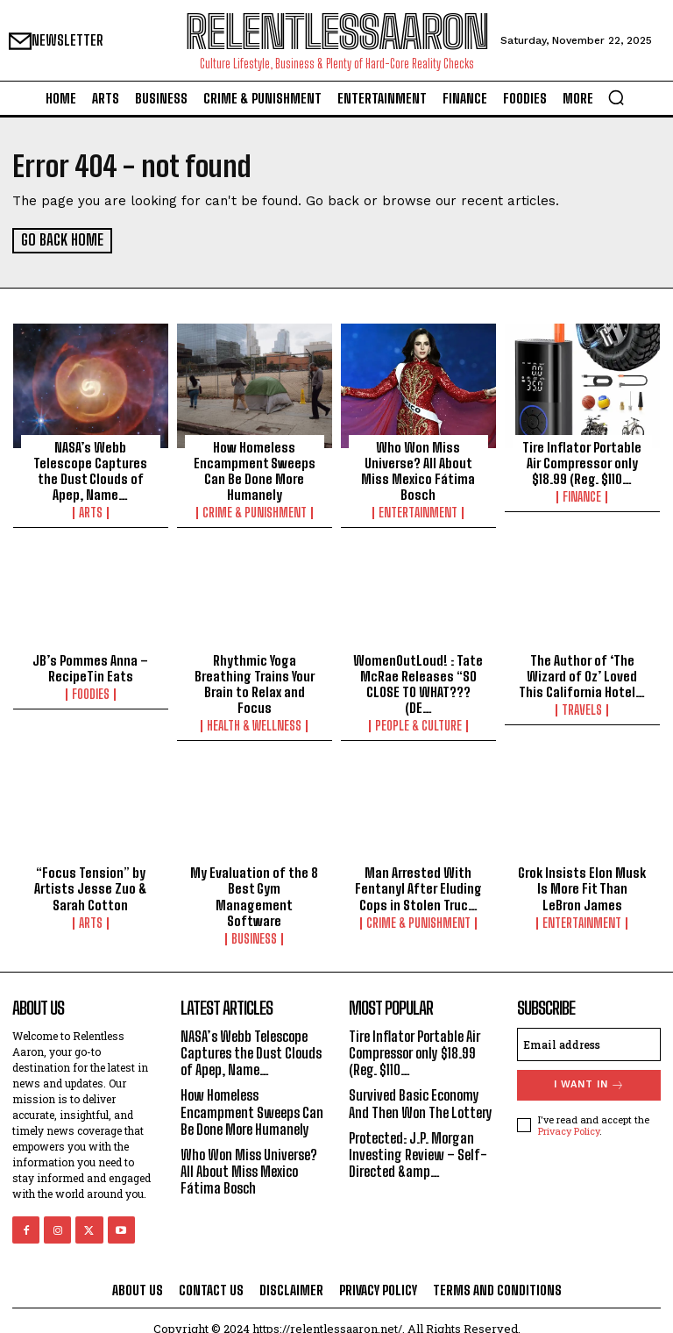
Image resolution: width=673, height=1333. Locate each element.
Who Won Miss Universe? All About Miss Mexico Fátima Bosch (418, 470)
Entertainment (418, 512)
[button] (616, 97)
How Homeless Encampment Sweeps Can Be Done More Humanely (254, 470)
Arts (91, 496)
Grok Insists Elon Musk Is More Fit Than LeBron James (582, 887)
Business (254, 922)
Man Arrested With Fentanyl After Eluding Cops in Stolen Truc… (418, 887)
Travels (582, 709)
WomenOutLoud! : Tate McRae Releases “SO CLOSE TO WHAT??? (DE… (418, 683)
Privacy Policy (568, 1114)
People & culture (418, 725)
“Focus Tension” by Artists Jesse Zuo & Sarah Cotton (90, 887)
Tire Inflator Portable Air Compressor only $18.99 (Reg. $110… (582, 462)
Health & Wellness (254, 725)
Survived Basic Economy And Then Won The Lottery (415, 1095)
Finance (582, 496)
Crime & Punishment (254, 512)
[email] (589, 1027)
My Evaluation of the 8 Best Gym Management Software (254, 887)
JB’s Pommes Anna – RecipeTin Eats (90, 667)
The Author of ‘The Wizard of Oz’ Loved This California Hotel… (582, 675)
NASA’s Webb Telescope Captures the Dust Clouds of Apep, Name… (90, 462)
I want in (589, 1067)
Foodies (91, 694)
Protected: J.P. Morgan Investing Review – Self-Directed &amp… (418, 1155)
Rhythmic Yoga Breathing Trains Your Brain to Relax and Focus (254, 683)
